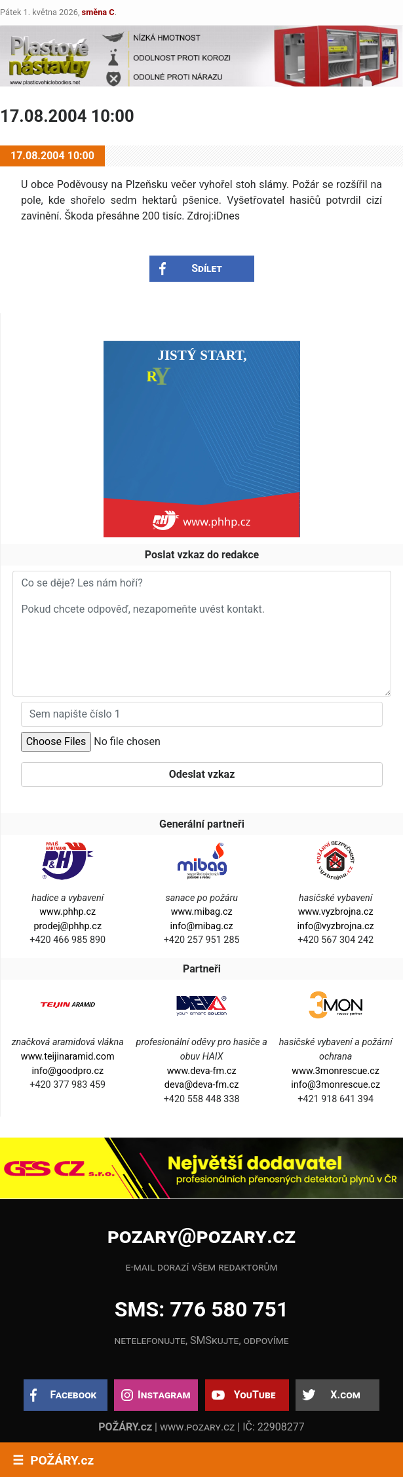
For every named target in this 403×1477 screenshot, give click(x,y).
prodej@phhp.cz (67, 926)
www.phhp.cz (67, 911)
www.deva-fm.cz (202, 1071)
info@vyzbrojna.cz (335, 926)
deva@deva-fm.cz (201, 1084)
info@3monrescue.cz (335, 1084)
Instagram (164, 1395)
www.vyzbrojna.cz (336, 911)
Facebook (73, 1395)
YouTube (255, 1395)
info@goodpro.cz (67, 1071)
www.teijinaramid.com (68, 1056)
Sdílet (206, 268)
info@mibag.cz (201, 926)
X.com (345, 1395)
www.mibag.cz (202, 911)
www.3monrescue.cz (335, 1071)
